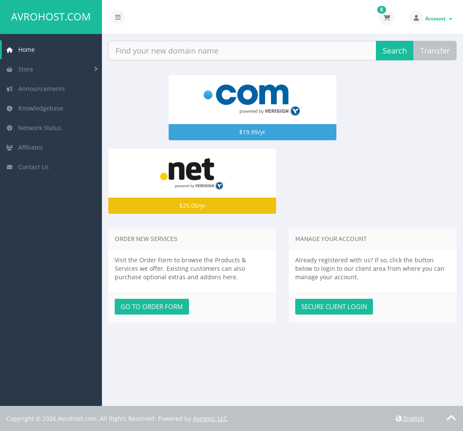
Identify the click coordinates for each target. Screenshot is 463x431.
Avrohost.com (51, 16)
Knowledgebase (34, 108)
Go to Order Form (152, 306)
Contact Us (27, 167)
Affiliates (24, 147)
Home (20, 49)
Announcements (35, 89)
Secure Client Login (334, 306)
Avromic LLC (210, 418)
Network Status (34, 128)
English (410, 418)
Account (438, 18)
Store (19, 69)
